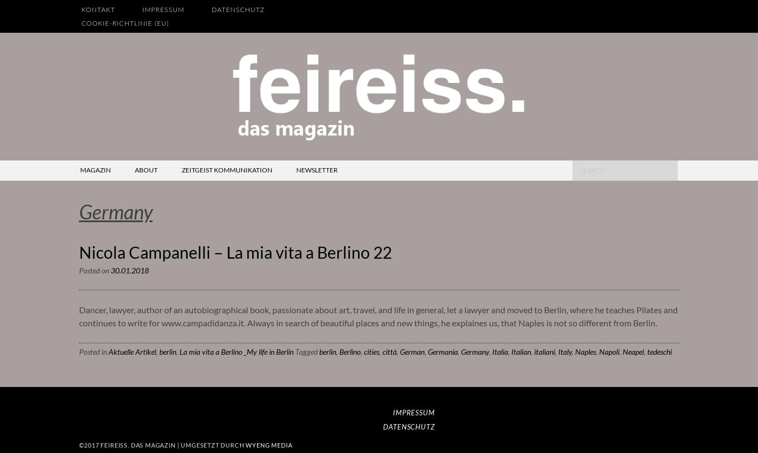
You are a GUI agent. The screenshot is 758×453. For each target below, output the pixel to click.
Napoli (609, 351)
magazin (95, 170)
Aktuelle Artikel (132, 351)
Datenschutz (238, 9)
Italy (565, 351)
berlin (167, 351)
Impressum (163, 9)
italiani (544, 351)
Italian (521, 351)
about (146, 170)
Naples (585, 351)
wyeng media (269, 445)
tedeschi (659, 351)
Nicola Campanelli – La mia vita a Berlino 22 (235, 252)
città (390, 351)
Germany (475, 351)
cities (371, 351)
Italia (500, 351)
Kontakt (98, 9)
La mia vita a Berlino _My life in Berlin (237, 351)
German (412, 351)
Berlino (350, 351)
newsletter (317, 170)
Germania (443, 351)
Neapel (633, 351)
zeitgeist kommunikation (227, 170)
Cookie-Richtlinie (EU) (125, 23)
